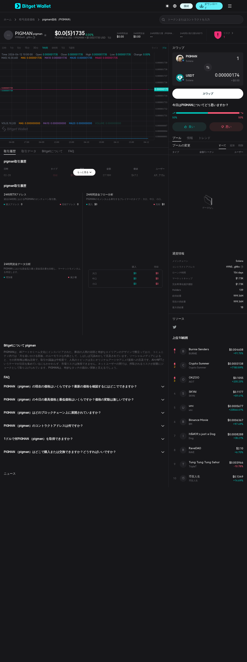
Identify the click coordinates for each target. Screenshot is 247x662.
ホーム (8, 19)
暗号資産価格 (27, 19)
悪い (226, 126)
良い (189, 126)
